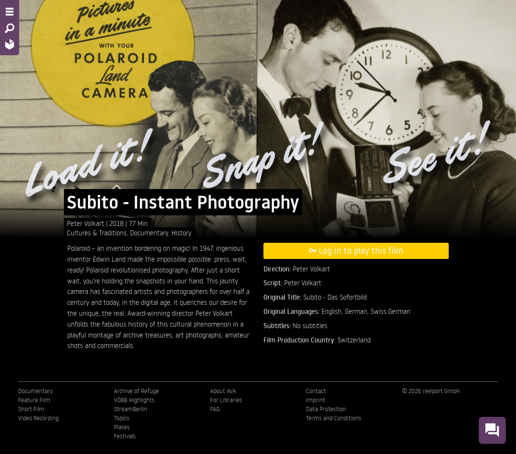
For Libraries (226, 400)
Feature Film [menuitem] (34, 400)
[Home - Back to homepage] (9, 44)
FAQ (214, 409)
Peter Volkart (86, 223)
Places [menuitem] (122, 427)
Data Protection (326, 409)
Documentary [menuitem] (35, 391)
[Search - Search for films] (9, 28)
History (181, 232)
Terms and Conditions (333, 418)
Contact (316, 391)
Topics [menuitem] (121, 418)
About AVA (223, 391)
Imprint (315, 400)
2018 (117, 223)
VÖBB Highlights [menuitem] (134, 400)
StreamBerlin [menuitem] (130, 409)
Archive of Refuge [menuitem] (136, 391)
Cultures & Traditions (97, 232)
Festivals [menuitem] (125, 436)
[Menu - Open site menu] (9, 11)
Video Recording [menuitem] (38, 418)
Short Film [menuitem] (31, 409)
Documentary (149, 232)
